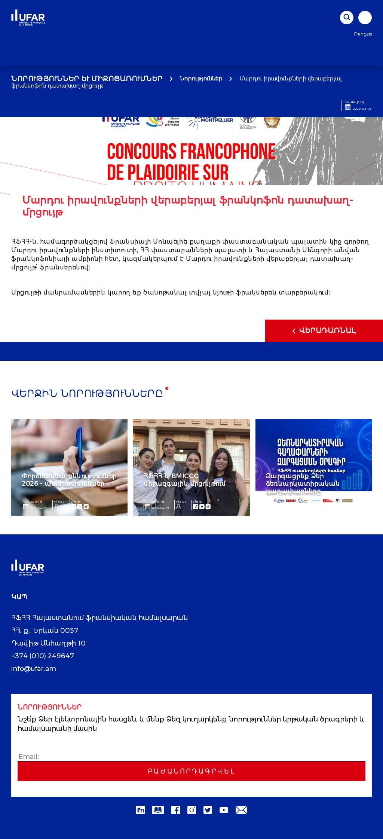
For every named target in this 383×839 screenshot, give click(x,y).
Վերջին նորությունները (87, 394)
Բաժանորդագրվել (191, 771)
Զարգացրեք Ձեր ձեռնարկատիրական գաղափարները (303, 484)
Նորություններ (201, 78)
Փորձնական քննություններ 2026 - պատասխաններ (69, 480)
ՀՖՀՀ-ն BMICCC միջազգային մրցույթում (185, 480)
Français (363, 34)
